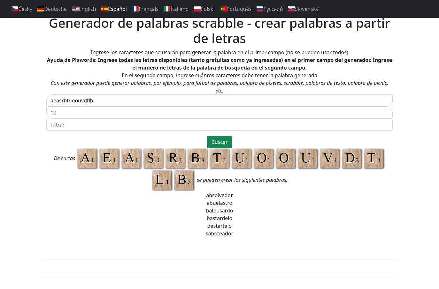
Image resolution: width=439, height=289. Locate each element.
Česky (22, 8)
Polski (204, 8)
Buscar (219, 141)
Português (235, 8)
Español (114, 8)
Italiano (176, 8)
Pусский (270, 8)
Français (145, 8)
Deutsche (52, 8)
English (84, 8)
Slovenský (303, 8)
